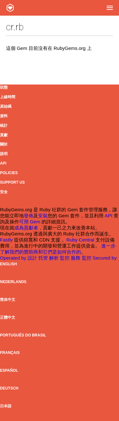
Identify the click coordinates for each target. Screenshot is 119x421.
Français (10, 352)
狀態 (4, 87)
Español (9, 370)
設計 (33, 258)
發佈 (28, 215)
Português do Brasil (23, 335)
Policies (9, 173)
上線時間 (7, 97)
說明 (4, 154)
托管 (43, 258)
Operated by (14, 258)
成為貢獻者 (26, 227)
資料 (4, 116)
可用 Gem (29, 221)
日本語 (5, 406)
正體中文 (7, 317)
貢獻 (4, 135)
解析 (54, 258)
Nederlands (13, 282)
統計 (4, 125)
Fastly (6, 239)
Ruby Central (80, 239)
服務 (76, 258)
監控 (65, 258)
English (8, 264)
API (3, 163)
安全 (4, 192)
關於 (4, 144)
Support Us (12, 182)
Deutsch (9, 388)
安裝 (43, 215)
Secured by (105, 258)
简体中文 (7, 299)
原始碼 (5, 106)
